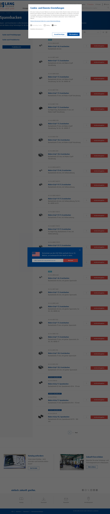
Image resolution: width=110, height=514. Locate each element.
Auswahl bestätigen (59, 34)
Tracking (47, 25)
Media (54, 25)
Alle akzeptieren (73, 34)
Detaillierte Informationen (36, 29)
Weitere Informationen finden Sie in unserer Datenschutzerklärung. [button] (45, 21)
